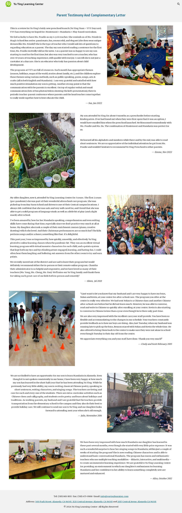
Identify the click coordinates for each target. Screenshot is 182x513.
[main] (91, 15)
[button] (178, 4)
